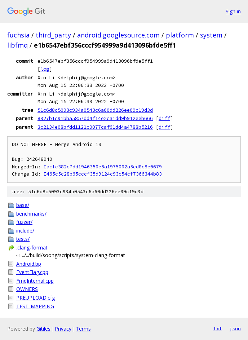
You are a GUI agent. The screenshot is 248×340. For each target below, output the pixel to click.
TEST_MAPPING (35, 306)
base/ (22, 205)
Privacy (63, 328)
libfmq (17, 45)
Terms (83, 328)
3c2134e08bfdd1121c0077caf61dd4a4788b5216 (95, 127)
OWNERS (27, 289)
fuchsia (18, 35)
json (235, 328)
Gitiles (43, 328)
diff (164, 118)
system (211, 35)
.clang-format (32, 247)
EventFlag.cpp (32, 272)
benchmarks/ (31, 213)
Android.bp (28, 263)
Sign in (233, 11)
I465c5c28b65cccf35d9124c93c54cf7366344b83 (103, 174)
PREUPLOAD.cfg (35, 297)
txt (217, 328)
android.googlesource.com (118, 35)
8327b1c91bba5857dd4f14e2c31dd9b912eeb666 (95, 118)
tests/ (23, 238)
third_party (53, 35)
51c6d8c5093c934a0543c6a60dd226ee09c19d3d (95, 110)
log (44, 69)
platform (180, 35)
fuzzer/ (24, 221)
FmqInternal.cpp (35, 280)
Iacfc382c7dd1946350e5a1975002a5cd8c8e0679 (103, 167)
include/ (25, 230)
